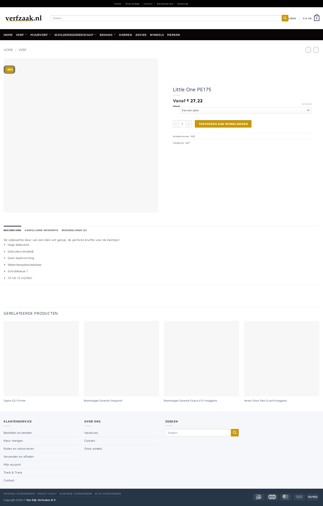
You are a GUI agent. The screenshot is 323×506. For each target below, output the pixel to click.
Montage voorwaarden (19, 493)
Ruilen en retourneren (19, 448)
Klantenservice (165, 3)
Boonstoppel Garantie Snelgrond (103, 400)
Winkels (157, 35)
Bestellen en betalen (18, 433)
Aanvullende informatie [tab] (41, 230)
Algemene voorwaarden (75, 493)
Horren (125, 35)
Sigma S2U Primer (15, 400)
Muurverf (40, 34)
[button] (292, 18)
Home (117, 3)
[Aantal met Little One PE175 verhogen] (189, 124)
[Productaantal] (182, 124)
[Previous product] (316, 50)
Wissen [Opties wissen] (307, 103)
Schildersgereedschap (75, 34)
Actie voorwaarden (108, 493)
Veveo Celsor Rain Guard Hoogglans (265, 400)
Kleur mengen (13, 440)
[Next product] (308, 50)
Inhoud (176, 106)
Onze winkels (132, 3)
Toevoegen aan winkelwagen (223, 124)
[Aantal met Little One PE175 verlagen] (176, 124)
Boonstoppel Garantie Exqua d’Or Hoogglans (190, 400)
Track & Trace (13, 472)
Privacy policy (47, 493)
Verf (21, 34)
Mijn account (12, 464)
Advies (141, 35)
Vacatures (182, 3)
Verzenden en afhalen (19, 456)
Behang (108, 34)
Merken (173, 35)
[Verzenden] (285, 18)
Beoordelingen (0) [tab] (74, 230)
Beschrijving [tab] (12, 230)
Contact (148, 3)
